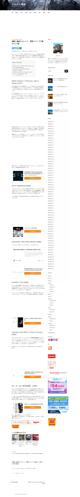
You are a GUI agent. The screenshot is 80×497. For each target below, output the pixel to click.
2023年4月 (50, 203)
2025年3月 (50, 149)
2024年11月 (50, 158)
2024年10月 (50, 161)
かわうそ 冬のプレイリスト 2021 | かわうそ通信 (26, 468)
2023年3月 (50, 205)
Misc (49, 294)
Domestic (51, 325)
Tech (21, 12)
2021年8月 (50, 249)
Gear (40, 12)
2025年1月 (50, 154)
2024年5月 (50, 173)
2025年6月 (50, 142)
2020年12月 (50, 268)
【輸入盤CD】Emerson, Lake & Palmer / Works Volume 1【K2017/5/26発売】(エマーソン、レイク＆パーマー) (33, 173)
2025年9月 (50, 135)
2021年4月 (50, 259)
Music (17, 12)
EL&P (16, 93)
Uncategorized (51, 332)
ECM (50, 302)
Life (12, 12)
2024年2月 (50, 180)
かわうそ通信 (19, 4)
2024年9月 (50, 163)
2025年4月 (50, 147)
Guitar (50, 305)
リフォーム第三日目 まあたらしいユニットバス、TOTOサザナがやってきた (22, 443)
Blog (49, 12)
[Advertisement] (40, 24)
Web (50, 320)
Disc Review (51, 300)
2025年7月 (50, 140)
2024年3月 (50, 177)
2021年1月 (50, 266)
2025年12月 (50, 128)
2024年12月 (50, 156)
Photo (35, 12)
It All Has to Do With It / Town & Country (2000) (22, 72)
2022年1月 (50, 238)
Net (30, 12)
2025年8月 (50, 138)
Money (50, 291)
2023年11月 (50, 187)
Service (50, 311)
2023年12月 (50, 184)
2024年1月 (50, 182)
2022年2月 (50, 235)
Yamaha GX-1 (19, 167)
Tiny (50, 329)
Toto (30, 453)
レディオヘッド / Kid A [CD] (30, 228)
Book (44, 12)
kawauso (20, 39)
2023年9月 (50, 191)
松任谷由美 (40, 453)
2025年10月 (50, 133)
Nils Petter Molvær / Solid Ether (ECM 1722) (29, 442)
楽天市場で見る (30, 178)
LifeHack (51, 287)
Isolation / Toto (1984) (17, 70)
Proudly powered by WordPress (21, 494)
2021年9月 (50, 247)
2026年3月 (50, 121)
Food (50, 284)
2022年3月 (50, 233)
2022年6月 (50, 226)
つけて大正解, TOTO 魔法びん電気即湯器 (15, 442)
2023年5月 (50, 200)
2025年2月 (50, 152)
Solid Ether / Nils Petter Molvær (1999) (21, 69)
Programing (51, 318)
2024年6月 (50, 170)
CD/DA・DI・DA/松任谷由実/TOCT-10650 (33, 404)
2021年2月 (50, 264)
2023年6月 (50, 198)
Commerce (51, 309)
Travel (26, 12)
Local (50, 289)
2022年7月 (50, 224)
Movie (49, 296)
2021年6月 (50, 254)
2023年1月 (50, 210)
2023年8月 (50, 193)
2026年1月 (50, 126)
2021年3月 (50, 261)
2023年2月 (50, 207)
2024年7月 (50, 168)
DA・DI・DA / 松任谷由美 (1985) (20, 73)
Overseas (51, 327)
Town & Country (35, 453)
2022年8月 (50, 222)
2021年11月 (50, 242)
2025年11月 (50, 131)
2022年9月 (50, 219)
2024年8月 (50, 165)
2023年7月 (50, 196)
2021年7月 (50, 252)
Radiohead (37, 190)
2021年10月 (50, 245)
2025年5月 (50, 145)
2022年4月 (50, 231)
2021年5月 (50, 257)
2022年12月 (50, 212)
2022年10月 (50, 217)
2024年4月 (50, 175)
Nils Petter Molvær (20, 453)
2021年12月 (50, 240)
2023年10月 (50, 189)
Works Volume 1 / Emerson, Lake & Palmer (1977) (23, 65)
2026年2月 (50, 123)
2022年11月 (50, 215)
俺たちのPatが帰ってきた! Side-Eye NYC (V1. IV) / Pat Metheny (35, 443)
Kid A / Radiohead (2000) (18, 67)
